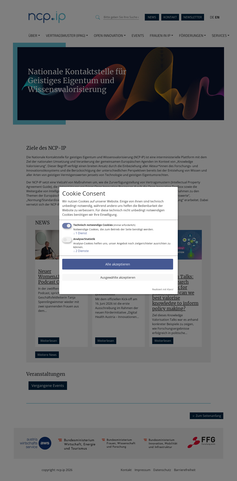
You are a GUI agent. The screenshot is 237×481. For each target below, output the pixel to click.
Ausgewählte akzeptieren (117, 277)
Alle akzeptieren (117, 264)
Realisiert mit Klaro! (162, 289)
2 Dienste (81, 251)
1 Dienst (80, 233)
